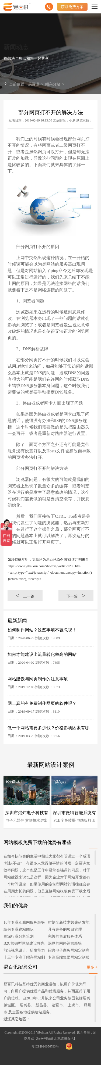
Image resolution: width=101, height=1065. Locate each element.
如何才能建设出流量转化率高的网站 (42, 654)
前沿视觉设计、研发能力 (24, 950)
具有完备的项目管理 (65, 929)
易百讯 (33, 84)
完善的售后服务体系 (65, 936)
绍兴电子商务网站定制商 (68, 950)
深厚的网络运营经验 (65, 943)
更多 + (92, 967)
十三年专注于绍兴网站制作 (24, 958)
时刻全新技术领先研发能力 (68, 923)
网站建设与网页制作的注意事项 (38, 679)
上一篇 (25, 595)
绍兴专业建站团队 (19, 929)
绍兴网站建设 (47, 1038)
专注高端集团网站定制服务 (68, 958)
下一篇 (76, 595)
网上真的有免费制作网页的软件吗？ (42, 703)
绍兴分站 (52, 84)
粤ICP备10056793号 (45, 1046)
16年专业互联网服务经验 (24, 922)
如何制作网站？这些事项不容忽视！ (42, 630)
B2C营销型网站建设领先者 (24, 944)
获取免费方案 (72, 7)
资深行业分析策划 (19, 936)
